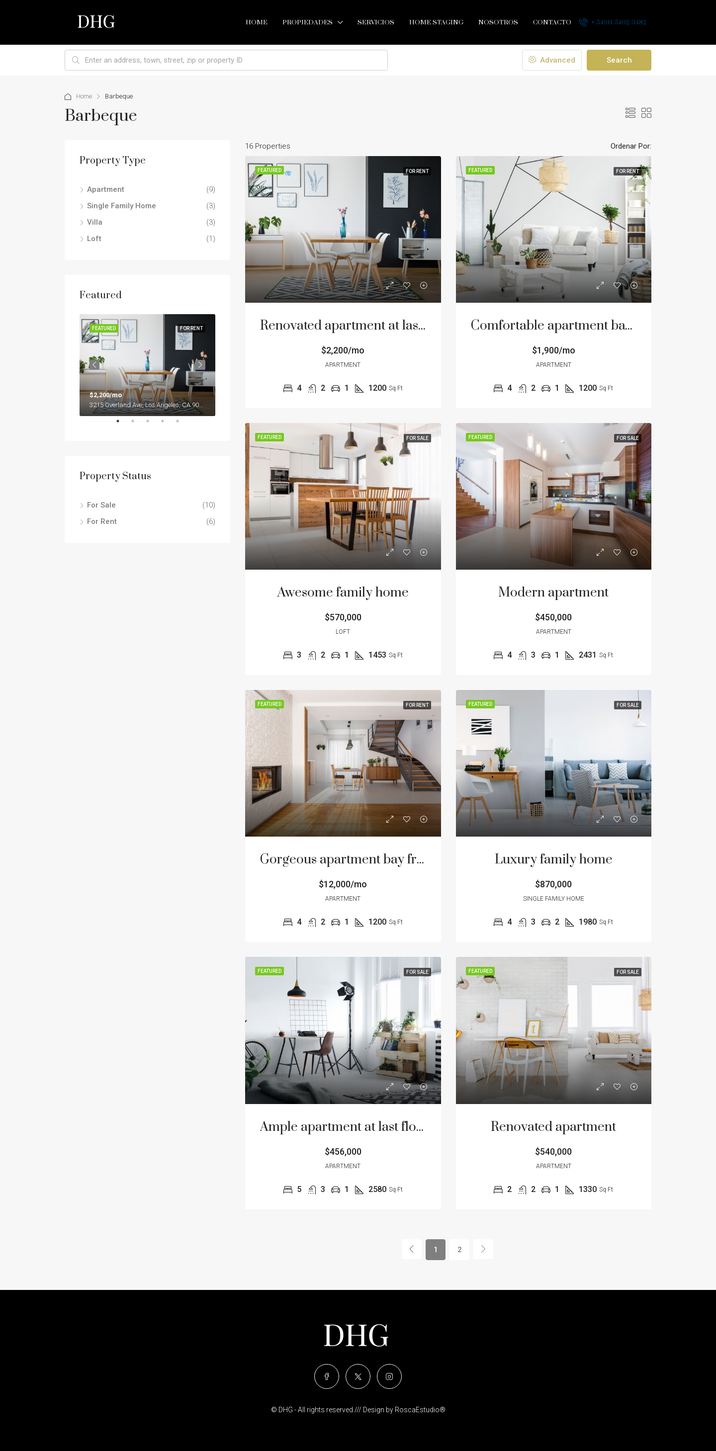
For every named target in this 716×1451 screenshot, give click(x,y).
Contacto (552, 22)
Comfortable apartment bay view (566, 326)
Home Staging (436, 22)
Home (257, 22)
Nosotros (498, 22)
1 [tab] (123, 425)
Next (200, 365)
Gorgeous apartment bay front (348, 860)
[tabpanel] (147, 365)
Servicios (376, 22)
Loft (94, 238)
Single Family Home (121, 205)
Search (619, 60)
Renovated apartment (553, 1127)
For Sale (101, 505)
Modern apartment (553, 593)
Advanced (552, 60)
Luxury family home (554, 860)
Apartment (105, 189)
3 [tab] (153, 425)
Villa (94, 222)
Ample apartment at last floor (344, 1127)
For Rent (102, 521)
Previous (94, 365)
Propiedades (307, 22)
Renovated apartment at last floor (356, 326)
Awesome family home (343, 593)
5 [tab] (182, 425)
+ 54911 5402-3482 (612, 21)
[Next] (483, 1249)
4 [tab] (168, 425)
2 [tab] (138, 425)
